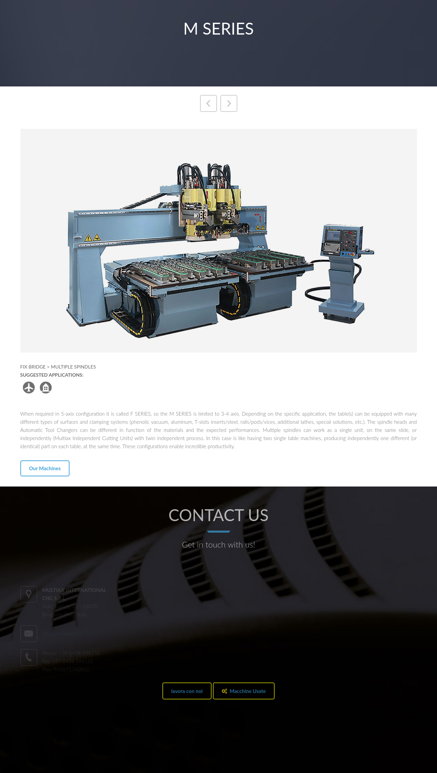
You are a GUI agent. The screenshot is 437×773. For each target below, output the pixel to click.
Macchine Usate (244, 691)
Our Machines (45, 468)
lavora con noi (187, 691)
